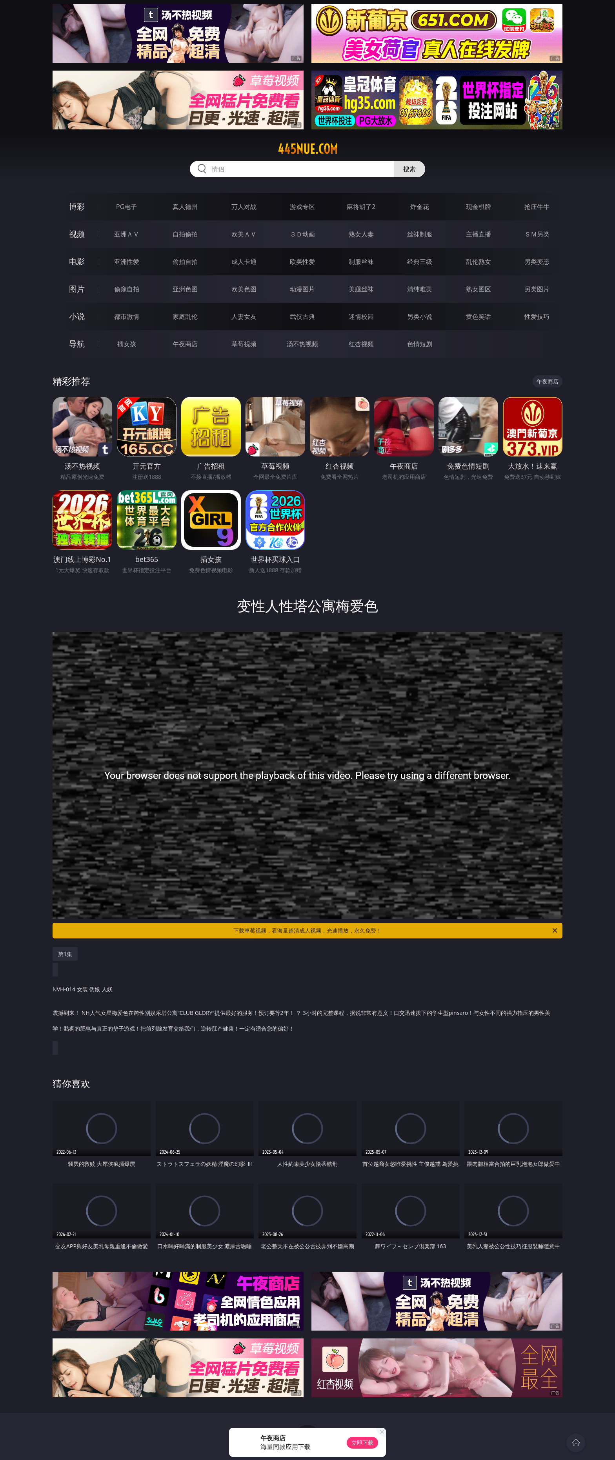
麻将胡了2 (361, 206)
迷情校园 (361, 316)
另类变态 (536, 261)
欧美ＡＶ (244, 234)
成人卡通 (244, 261)
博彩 (77, 206)
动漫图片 (302, 289)
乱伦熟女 (478, 261)
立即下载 (362, 1442)
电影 (77, 261)
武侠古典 (302, 316)
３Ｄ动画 (302, 234)
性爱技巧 (536, 316)
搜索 (409, 169)
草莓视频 (244, 344)
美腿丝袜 (361, 289)
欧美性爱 (302, 261)
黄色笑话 (478, 316)
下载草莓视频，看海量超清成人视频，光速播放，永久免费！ (396, 930)
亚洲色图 (185, 289)
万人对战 (244, 206)
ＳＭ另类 (536, 234)
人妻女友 (244, 316)
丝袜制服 (419, 234)
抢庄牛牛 (536, 206)
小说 (77, 316)
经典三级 (419, 261)
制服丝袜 (361, 261)
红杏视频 (361, 344)
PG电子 (126, 206)
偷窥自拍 (126, 289)
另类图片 (536, 289)
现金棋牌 (478, 206)
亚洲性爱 (126, 261)
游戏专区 (302, 206)
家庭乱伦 (185, 316)
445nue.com (308, 149)
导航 (77, 343)
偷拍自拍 (185, 261)
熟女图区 (478, 289)
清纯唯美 (419, 289)
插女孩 (126, 344)
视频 (77, 234)
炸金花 (419, 206)
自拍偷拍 (185, 234)
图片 (77, 289)
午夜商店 (185, 344)
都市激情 (126, 316)
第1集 (65, 954)
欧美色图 (244, 289)
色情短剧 (419, 344)
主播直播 (478, 234)
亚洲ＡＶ (126, 234)
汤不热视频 (302, 344)
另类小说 (419, 316)
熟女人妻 (361, 234)
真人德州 (185, 206)
